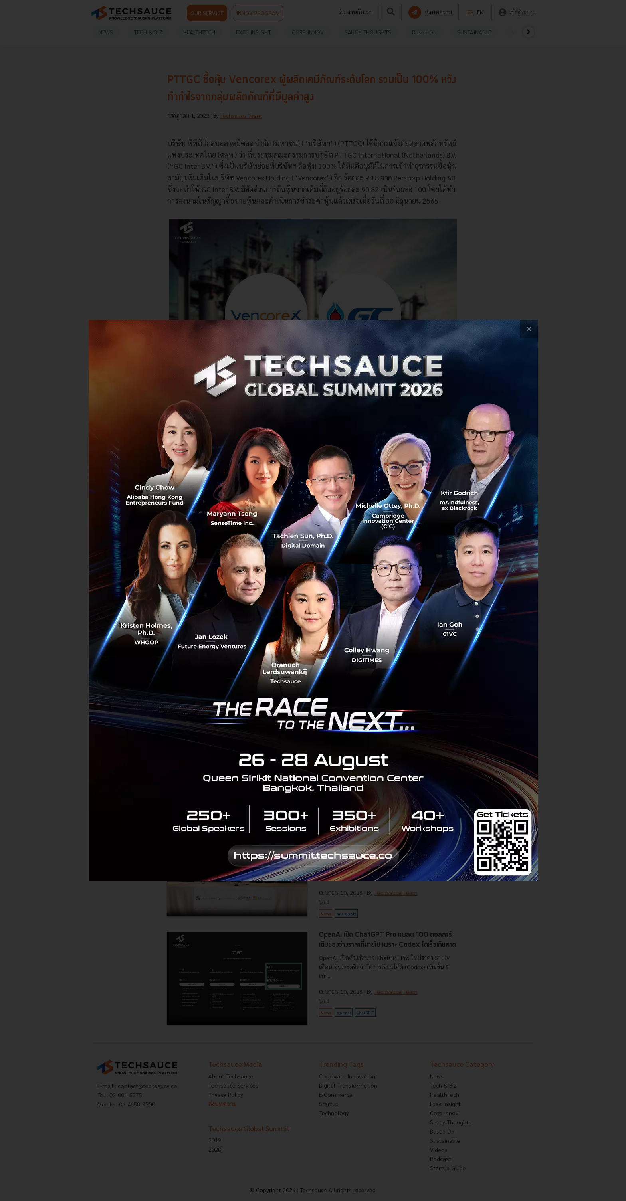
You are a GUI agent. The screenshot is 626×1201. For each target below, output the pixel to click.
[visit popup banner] (313, 600)
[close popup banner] (529, 329)
